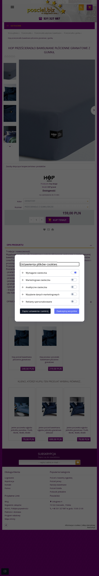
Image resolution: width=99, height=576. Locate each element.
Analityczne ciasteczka (36, 287)
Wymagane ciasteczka (36, 272)
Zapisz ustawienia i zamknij (35, 311)
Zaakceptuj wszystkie (67, 311)
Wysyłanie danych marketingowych (42, 294)
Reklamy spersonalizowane (39, 301)
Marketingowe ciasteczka (38, 280)
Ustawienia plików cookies (38, 264)
